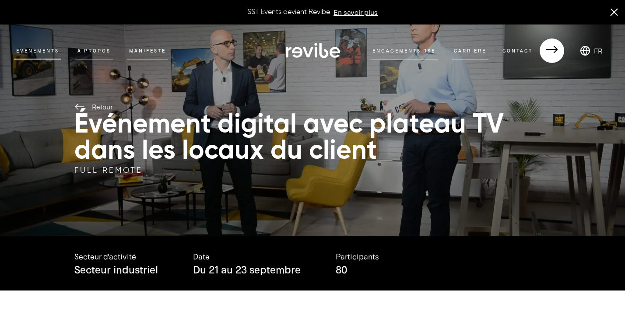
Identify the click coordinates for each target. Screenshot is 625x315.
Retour (93, 107)
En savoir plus (356, 12)
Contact (533, 50)
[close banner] (614, 12)
